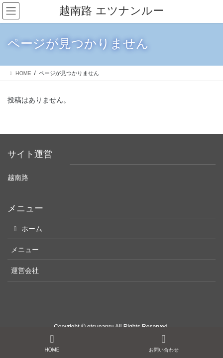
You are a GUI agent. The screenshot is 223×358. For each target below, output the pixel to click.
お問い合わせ (164, 343)
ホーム (26, 229)
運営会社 (25, 270)
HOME (52, 343)
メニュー (25, 250)
